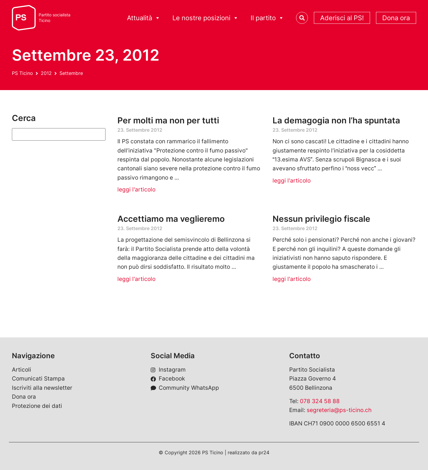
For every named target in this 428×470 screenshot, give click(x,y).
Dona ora (396, 18)
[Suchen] (59, 134)
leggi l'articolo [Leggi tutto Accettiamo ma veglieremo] (136, 279)
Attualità (143, 18)
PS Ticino (22, 73)
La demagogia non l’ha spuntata (336, 120)
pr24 (264, 452)
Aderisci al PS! (342, 18)
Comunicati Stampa (38, 378)
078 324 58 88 (320, 401)
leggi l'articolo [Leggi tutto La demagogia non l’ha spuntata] (292, 180)
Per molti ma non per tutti (168, 120)
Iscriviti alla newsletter (42, 387)
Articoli (21, 369)
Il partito (267, 18)
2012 (46, 73)
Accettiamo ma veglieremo (171, 219)
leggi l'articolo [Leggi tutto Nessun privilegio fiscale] (292, 279)
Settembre (71, 73)
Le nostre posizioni (205, 18)
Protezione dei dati (37, 406)
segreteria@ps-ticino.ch (339, 410)
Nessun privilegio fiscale (321, 219)
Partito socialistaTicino (54, 17)
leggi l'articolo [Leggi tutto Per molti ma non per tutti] (136, 189)
